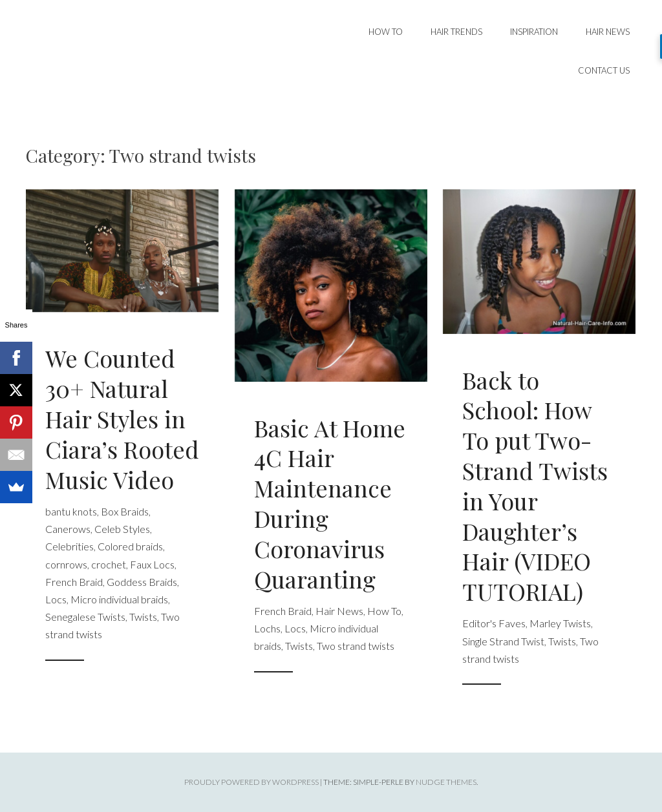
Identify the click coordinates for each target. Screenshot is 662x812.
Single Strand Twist (503, 641)
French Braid (74, 582)
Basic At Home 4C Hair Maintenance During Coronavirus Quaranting (329, 503)
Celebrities (69, 546)
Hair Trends (456, 31)
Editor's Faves (494, 623)
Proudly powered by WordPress (251, 782)
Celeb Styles (122, 529)
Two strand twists (355, 646)
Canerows (68, 529)
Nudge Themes (446, 782)
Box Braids (125, 511)
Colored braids (130, 546)
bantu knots (71, 511)
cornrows (66, 564)
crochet (108, 564)
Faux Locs (152, 564)
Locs (56, 599)
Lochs (267, 628)
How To (385, 31)
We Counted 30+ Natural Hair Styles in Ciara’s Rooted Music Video (122, 418)
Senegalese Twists (85, 616)
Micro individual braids (119, 599)
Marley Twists (560, 623)
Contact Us (604, 70)
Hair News (608, 31)
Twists (143, 616)
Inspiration (534, 31)
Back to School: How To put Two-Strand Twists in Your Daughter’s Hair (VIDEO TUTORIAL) (535, 485)
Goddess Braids (142, 582)
